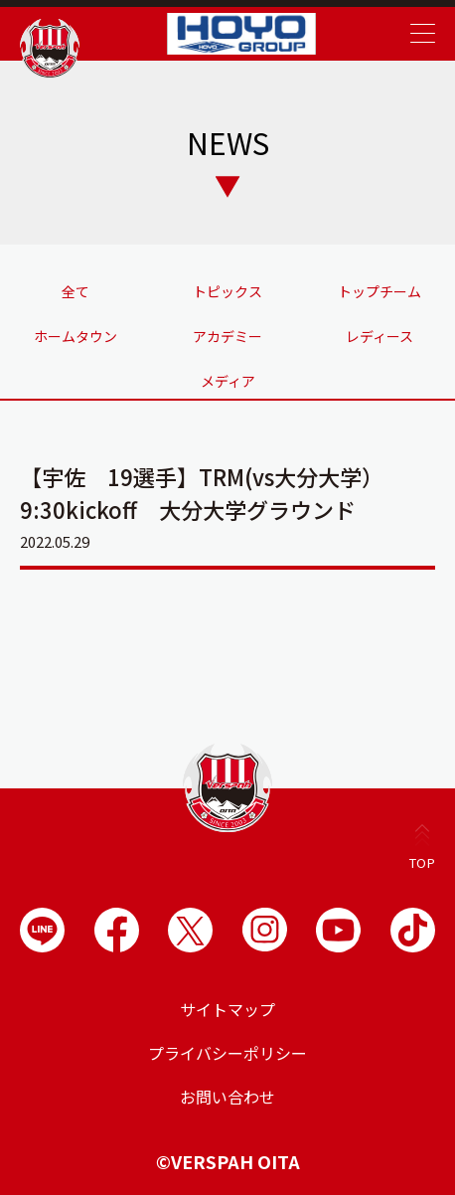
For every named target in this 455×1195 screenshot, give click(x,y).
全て (75, 291)
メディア (228, 381)
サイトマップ (227, 1009)
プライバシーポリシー (227, 1053)
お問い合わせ (227, 1097)
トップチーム (379, 291)
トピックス (227, 291)
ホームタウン (75, 336)
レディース (379, 336)
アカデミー (227, 336)
